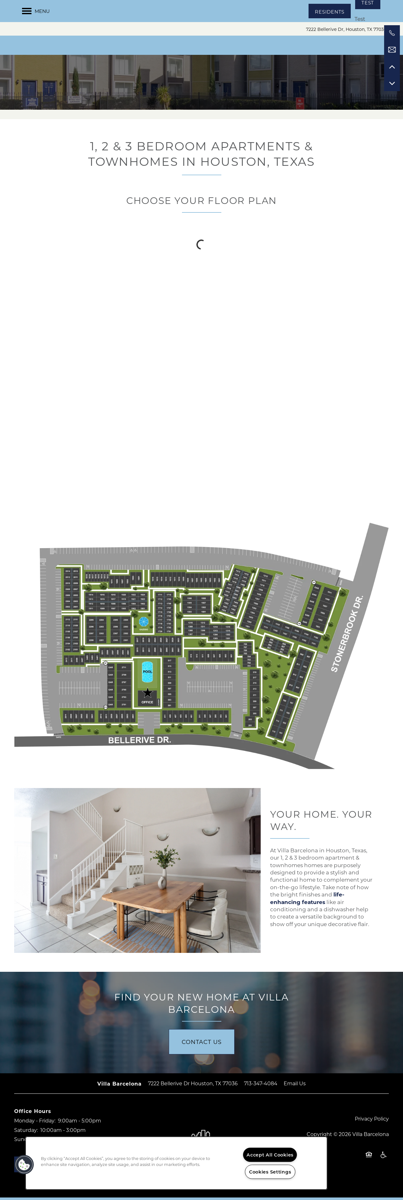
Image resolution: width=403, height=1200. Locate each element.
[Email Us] (392, 50)
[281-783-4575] (392, 33)
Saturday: (26, 1132)
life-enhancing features (307, 901)
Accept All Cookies (270, 1155)
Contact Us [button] (202, 1044)
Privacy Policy (372, 1121)
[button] (329, 11)
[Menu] (36, 11)
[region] (176, 1163)
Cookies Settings (270, 1172)
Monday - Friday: (34, 1123)
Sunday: (24, 1142)
